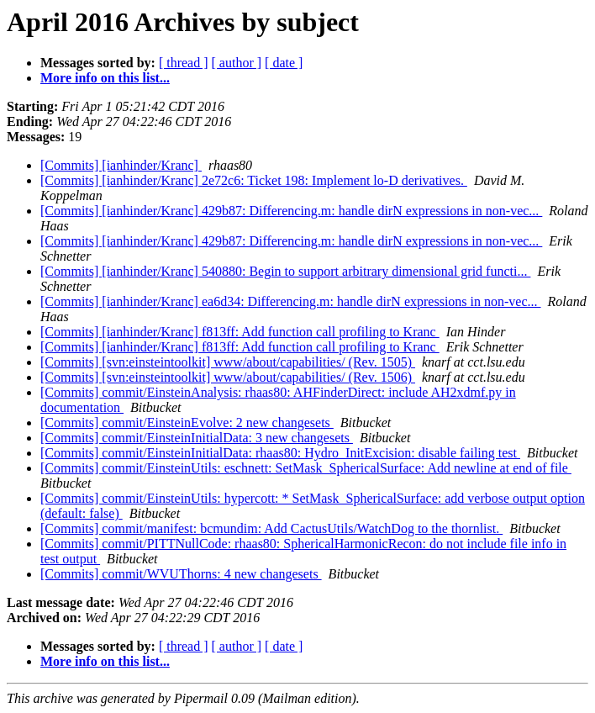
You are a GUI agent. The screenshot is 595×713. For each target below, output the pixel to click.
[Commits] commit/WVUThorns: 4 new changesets (181, 574)
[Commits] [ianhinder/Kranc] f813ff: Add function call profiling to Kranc (240, 332)
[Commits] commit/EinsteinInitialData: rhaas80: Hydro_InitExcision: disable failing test (280, 453)
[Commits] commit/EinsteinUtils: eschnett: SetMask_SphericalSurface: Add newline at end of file (305, 468)
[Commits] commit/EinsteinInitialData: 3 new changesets (196, 437)
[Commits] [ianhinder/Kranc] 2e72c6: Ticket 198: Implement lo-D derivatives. (253, 180)
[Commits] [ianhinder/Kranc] (121, 165)
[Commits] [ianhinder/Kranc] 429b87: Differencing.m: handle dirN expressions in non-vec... (291, 210)
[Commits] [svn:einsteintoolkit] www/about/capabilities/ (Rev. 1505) (227, 362)
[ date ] (284, 62)
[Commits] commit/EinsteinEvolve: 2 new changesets (187, 422)
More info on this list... (105, 78)
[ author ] (237, 62)
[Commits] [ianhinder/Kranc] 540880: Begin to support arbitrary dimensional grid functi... (285, 271)
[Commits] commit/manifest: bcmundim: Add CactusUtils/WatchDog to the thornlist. (271, 528)
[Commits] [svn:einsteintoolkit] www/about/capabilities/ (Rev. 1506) (227, 377)
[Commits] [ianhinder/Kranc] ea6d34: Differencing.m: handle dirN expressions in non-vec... (290, 301)
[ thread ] (183, 62)
